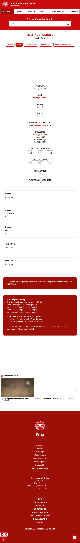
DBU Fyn (40, 506)
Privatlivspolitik (40, 462)
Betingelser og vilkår (40, 468)
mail (61, 282)
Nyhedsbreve (40, 445)
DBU (40, 499)
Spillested (40, 132)
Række (40, 104)
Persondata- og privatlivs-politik (40, 529)
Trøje (30, 151)
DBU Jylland (40, 509)
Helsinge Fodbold (40, 98)
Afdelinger (40, 452)
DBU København (40, 512)
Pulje (40, 114)
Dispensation (40, 171)
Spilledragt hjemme (40, 149)
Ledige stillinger (40, 458)
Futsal (40, 522)
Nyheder (40, 448)
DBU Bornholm (40, 502)
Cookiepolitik (40, 465)
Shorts (40, 151)
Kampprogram (31, 44)
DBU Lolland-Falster (40, 516)
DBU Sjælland (40, 519)
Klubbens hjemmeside (40, 123)
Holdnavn (40, 86)
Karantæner (45, 44)
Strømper (50, 151)
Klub (40, 95)
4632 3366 (11, 284)
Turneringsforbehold (40, 180)
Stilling (10, 44)
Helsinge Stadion (40, 135)
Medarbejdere (40, 455)
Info (19, 44)
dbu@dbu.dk (41, 488)
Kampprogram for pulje (64, 44)
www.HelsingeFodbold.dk (40, 125)
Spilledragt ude (40, 160)
